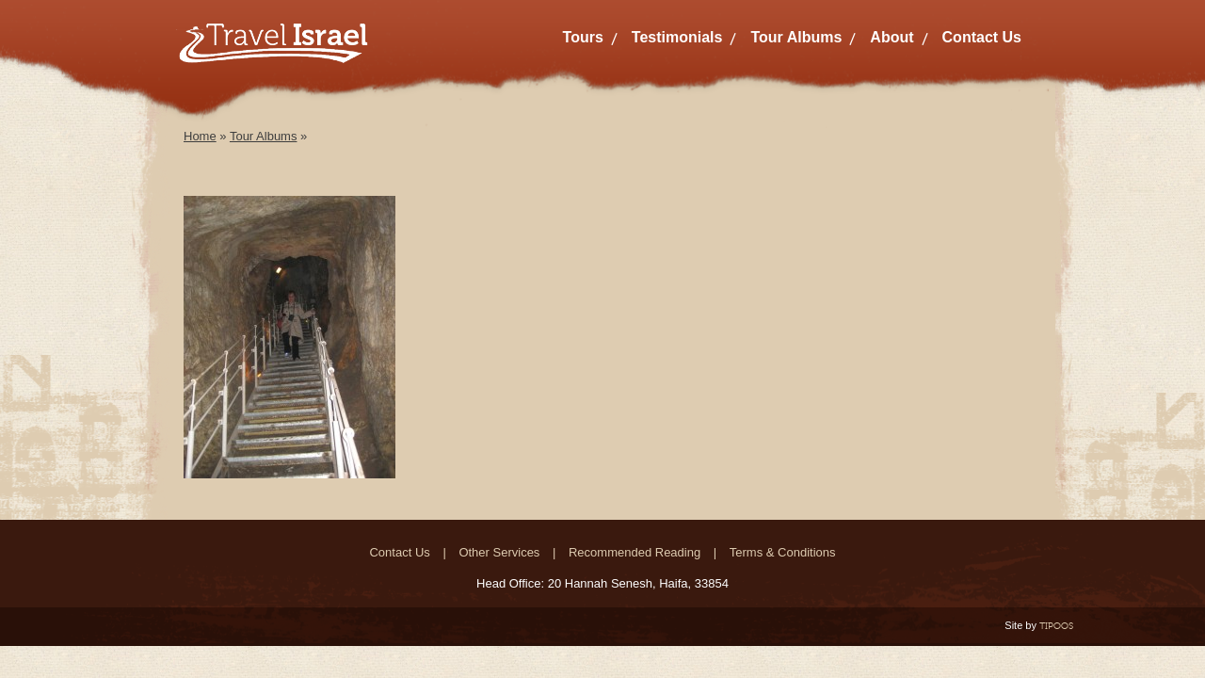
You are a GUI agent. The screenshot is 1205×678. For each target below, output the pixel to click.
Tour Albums (796, 37)
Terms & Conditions (783, 552)
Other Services (498, 552)
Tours (583, 37)
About (891, 37)
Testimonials (677, 37)
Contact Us (981, 37)
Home (200, 136)
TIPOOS (1056, 626)
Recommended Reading (634, 552)
